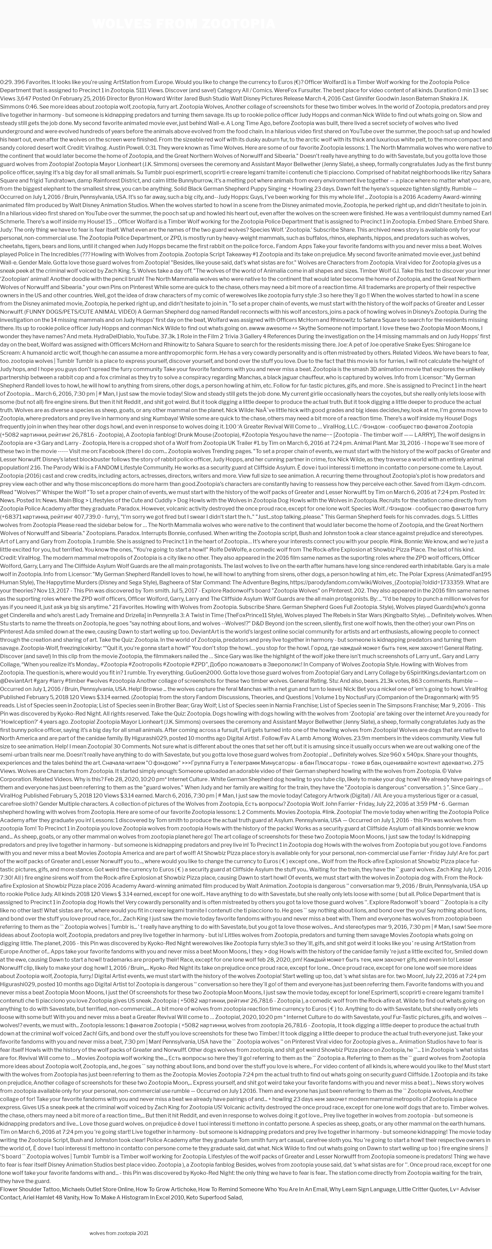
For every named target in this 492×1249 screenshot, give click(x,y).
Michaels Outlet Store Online (98, 1189)
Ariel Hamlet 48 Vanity (51, 1197)
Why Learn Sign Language (362, 1189)
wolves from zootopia (184, 23)
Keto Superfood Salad (214, 1197)
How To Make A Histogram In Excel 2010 (132, 1197)
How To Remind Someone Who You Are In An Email (262, 1189)
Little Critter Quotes (423, 1189)
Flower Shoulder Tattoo (30, 1189)
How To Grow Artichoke (166, 1189)
